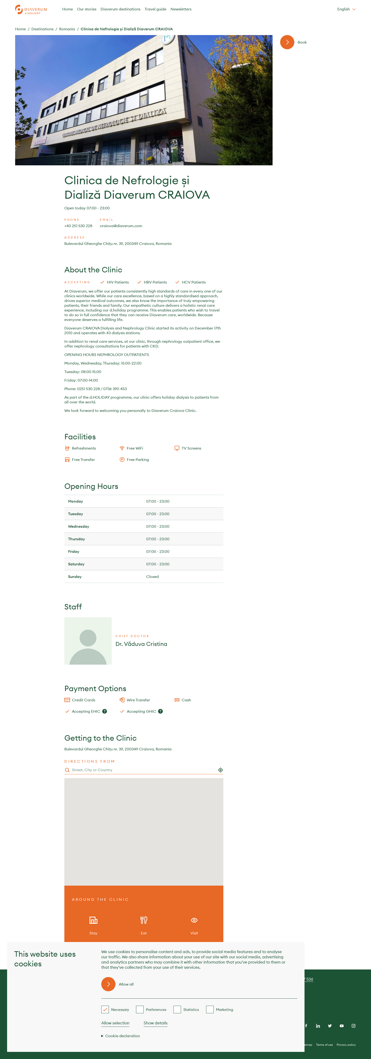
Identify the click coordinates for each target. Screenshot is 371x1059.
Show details (156, 1023)
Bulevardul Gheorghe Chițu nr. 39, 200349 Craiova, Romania (118, 243)
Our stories (86, 9)
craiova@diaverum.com (121, 225)
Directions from (89, 761)
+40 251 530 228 (78, 225)
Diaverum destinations (120, 9)
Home (67, 9)
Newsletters (181, 9)
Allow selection (115, 1023)
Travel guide (155, 9)
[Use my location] (220, 770)
